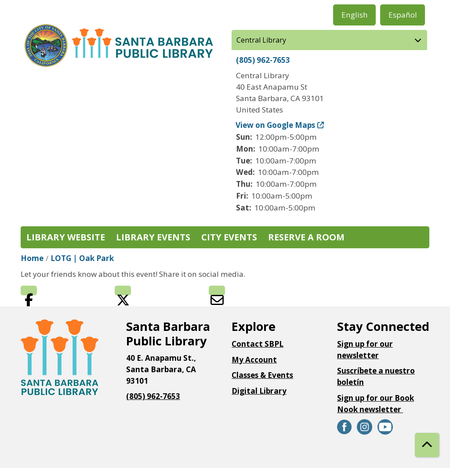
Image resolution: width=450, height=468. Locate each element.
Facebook (29, 290)
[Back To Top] (427, 445)
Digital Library (259, 391)
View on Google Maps (275, 125)
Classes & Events (262, 375)
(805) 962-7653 (263, 60)
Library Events (153, 237)
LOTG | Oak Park (82, 258)
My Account (254, 360)
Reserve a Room (306, 237)
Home (32, 258)
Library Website (65, 237)
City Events (229, 237)
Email (217, 290)
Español (402, 15)
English (354, 15)
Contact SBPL (257, 344)
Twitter (123, 290)
